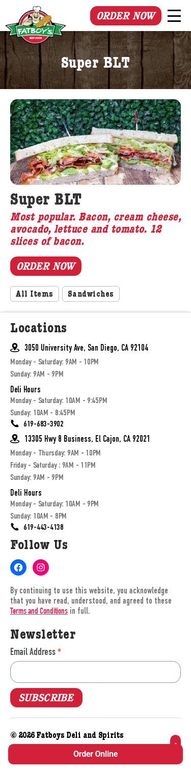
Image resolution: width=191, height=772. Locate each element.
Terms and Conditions (39, 612)
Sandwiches (91, 295)
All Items (34, 295)
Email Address (35, 651)
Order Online (95, 754)
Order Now (125, 16)
